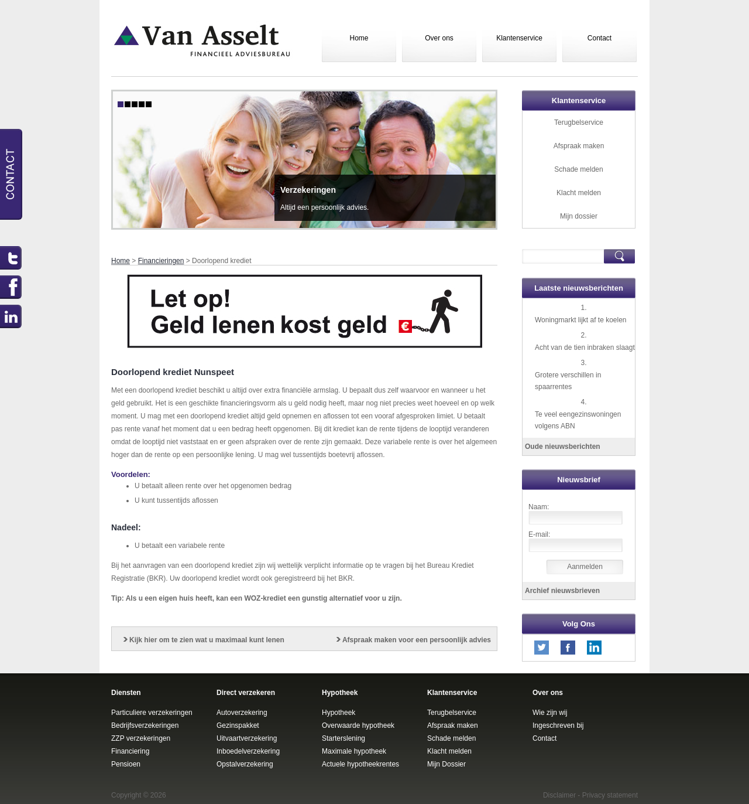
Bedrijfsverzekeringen (144, 725)
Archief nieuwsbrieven (562, 591)
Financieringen (161, 261)
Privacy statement (610, 795)
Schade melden (578, 169)
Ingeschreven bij (557, 725)
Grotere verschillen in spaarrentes (568, 381)
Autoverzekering (242, 712)
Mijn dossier (578, 216)
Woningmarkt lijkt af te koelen (581, 320)
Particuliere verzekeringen (152, 712)
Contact (599, 38)
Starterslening (343, 738)
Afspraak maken (579, 146)
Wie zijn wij (549, 712)
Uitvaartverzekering (247, 738)
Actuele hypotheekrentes (360, 764)
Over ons (439, 38)
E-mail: (539, 534)
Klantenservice (519, 38)
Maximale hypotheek (354, 751)
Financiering (130, 751)
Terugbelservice (578, 122)
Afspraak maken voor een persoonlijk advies (416, 640)
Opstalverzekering (245, 764)
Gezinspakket (238, 725)
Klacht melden (578, 193)
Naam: (538, 507)
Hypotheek (338, 712)
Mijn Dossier (446, 764)
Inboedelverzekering (248, 751)
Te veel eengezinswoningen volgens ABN (578, 420)
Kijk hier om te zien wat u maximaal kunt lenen (206, 640)
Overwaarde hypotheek (358, 725)
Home (358, 38)
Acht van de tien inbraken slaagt (585, 347)
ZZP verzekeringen (140, 738)
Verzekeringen (308, 190)
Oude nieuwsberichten (562, 446)
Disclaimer (559, 795)
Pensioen (125, 764)
